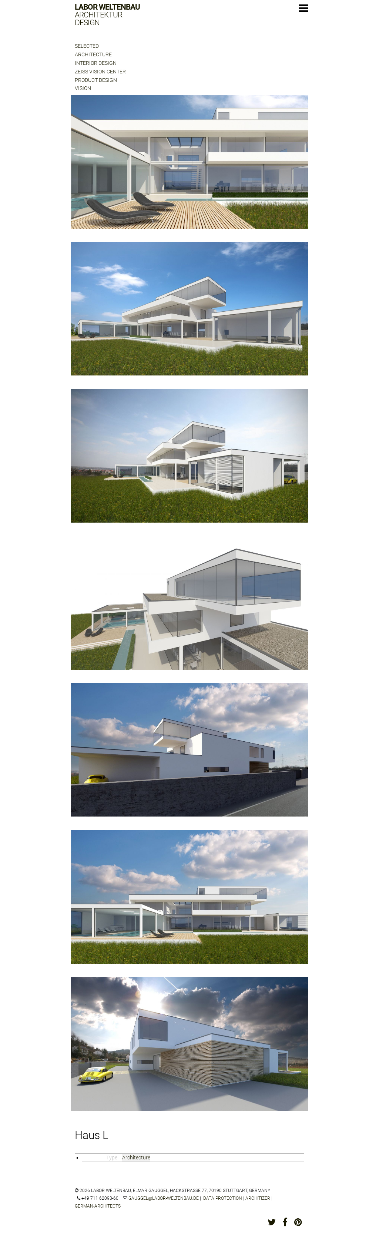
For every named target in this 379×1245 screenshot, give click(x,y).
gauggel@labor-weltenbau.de (163, 1198)
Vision (83, 88)
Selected (87, 46)
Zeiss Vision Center (100, 71)
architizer (257, 1198)
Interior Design (96, 63)
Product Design (96, 80)
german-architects (98, 1206)
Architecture (93, 54)
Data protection (222, 1198)
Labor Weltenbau (107, 15)
